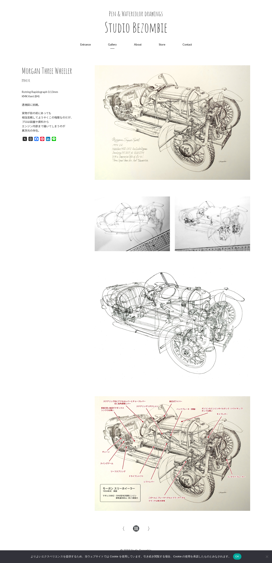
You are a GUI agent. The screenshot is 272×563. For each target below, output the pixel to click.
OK (237, 556)
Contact (187, 44)
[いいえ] (267, 556)
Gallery (112, 44)
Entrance (85, 44)
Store (162, 44)
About (137, 44)
